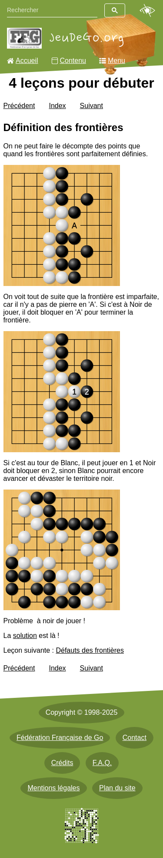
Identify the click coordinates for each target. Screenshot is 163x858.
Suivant (91, 105)
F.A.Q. (102, 762)
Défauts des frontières (90, 650)
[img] (61, 225)
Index (57, 105)
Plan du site (117, 788)
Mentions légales (53, 788)
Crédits (62, 762)
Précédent (19, 105)
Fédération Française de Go (60, 737)
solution (25, 635)
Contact (134, 737)
